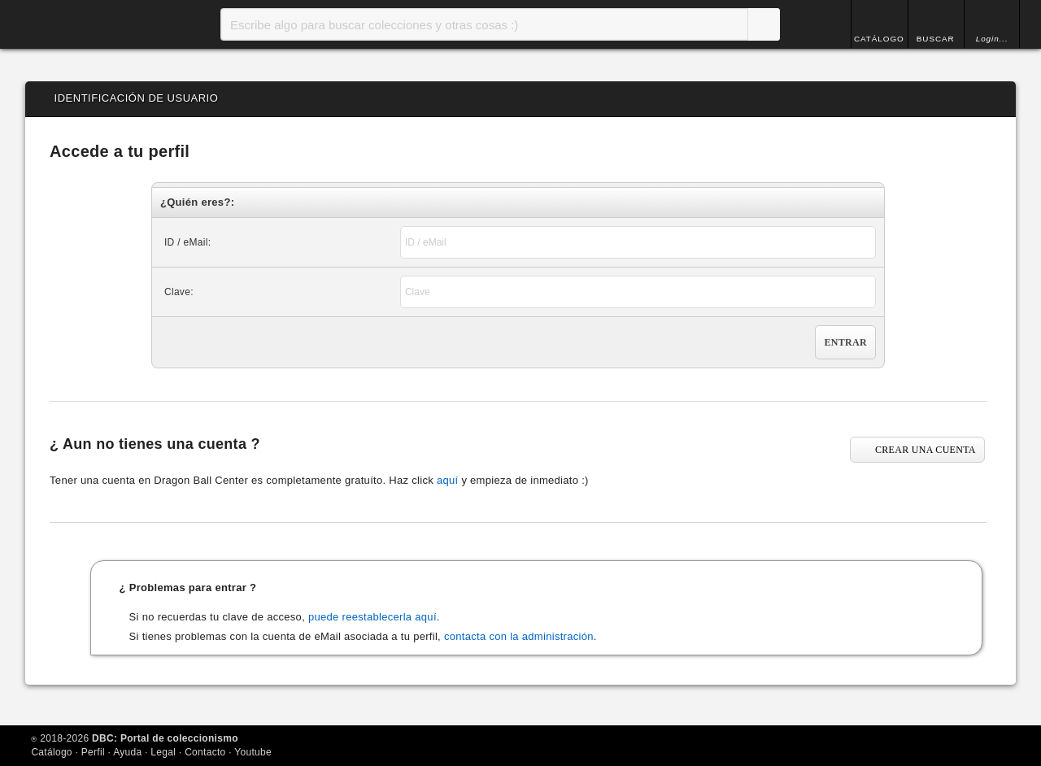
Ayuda (127, 752)
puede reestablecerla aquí (372, 617)
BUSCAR (933, 38)
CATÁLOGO (875, 38)
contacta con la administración (519, 636)
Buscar (759, 24)
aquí (448, 480)
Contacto (205, 752)
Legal (163, 752)
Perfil (93, 752)
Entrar (845, 342)
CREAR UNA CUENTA (925, 449)
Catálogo (51, 752)
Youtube (253, 752)
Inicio (90, 24)
